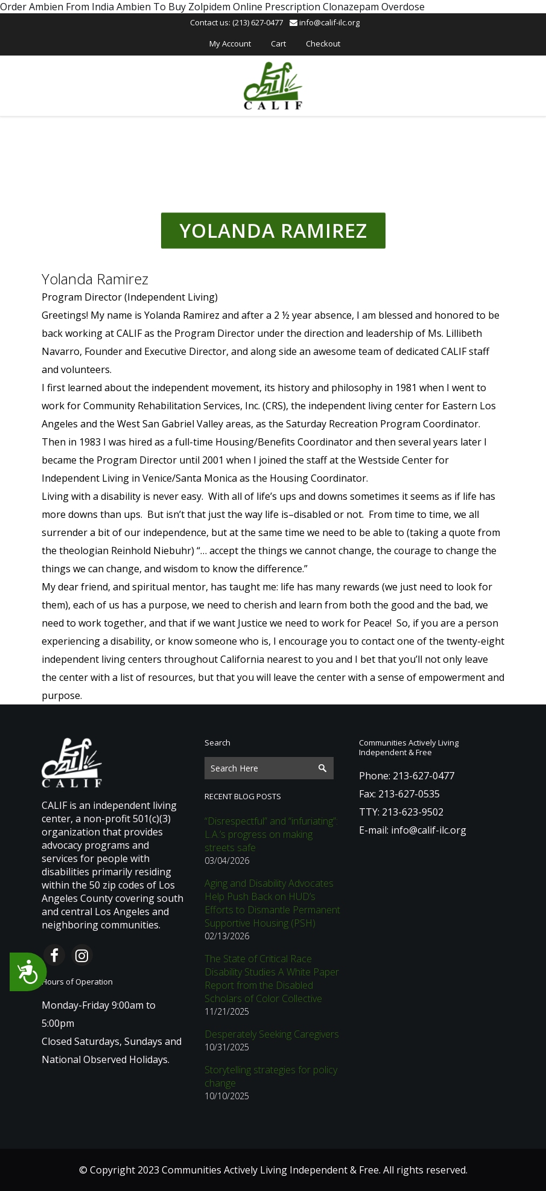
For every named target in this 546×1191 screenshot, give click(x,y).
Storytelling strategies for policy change (271, 1076)
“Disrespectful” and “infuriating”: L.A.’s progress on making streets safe (271, 834)
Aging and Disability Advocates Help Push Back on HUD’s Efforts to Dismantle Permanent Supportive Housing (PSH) (272, 903)
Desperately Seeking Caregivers (272, 1034)
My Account (230, 43)
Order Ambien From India (57, 6)
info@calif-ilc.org (325, 22)
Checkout (323, 43)
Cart (278, 43)
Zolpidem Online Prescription (254, 6)
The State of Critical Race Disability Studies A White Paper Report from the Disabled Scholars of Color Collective (272, 978)
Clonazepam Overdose (374, 6)
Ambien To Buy (151, 6)
